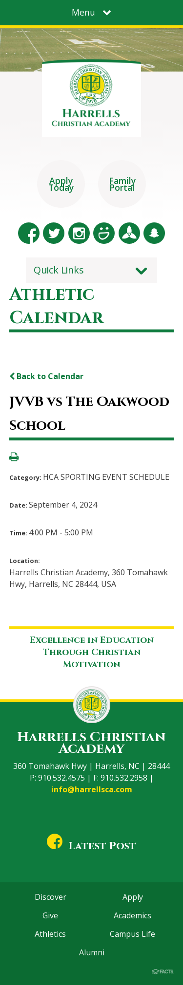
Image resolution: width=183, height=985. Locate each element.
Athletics (50, 934)
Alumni (91, 952)
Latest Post (92, 846)
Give (50, 915)
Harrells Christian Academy (91, 743)
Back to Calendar (46, 376)
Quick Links (59, 269)
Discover (50, 897)
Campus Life (132, 934)
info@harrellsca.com (91, 789)
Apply (132, 897)
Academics (132, 915)
